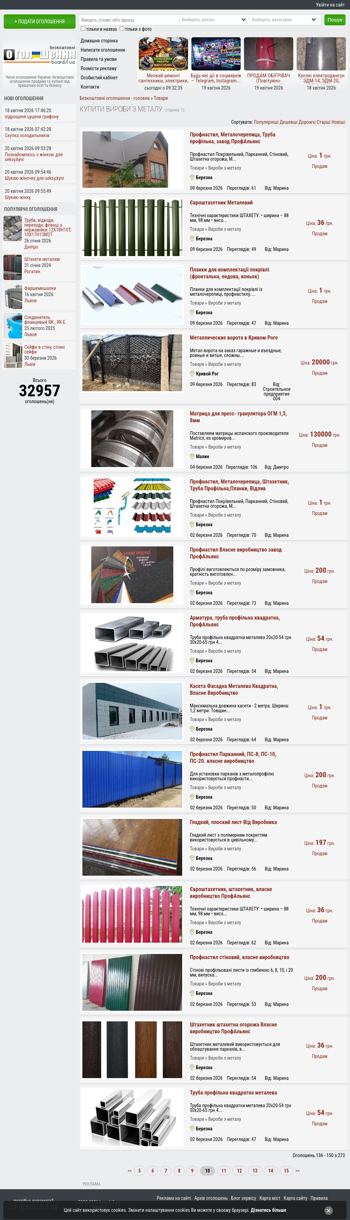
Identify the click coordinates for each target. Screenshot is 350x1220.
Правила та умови (99, 59)
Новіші (338, 122)
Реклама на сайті (174, 1198)
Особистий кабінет (99, 77)
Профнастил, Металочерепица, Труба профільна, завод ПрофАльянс (232, 138)
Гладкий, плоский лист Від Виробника (233, 822)
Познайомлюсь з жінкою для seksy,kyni (34, 157)
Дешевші (288, 122)
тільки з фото (138, 29)
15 (286, 1170)
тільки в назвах (101, 29)
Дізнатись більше (268, 1210)
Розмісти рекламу (99, 68)
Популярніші (266, 122)
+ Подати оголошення (40, 21)
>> (297, 1170)
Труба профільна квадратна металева (233, 1092)
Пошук (335, 20)
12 (239, 1170)
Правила (319, 1198)
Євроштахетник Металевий (221, 202)
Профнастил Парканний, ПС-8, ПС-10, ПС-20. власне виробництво (233, 757)
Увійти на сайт (330, 5)
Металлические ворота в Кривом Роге (234, 337)
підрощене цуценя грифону (32, 116)
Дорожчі (307, 122)
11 (223, 1170)
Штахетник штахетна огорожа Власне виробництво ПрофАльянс (233, 1028)
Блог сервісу (243, 1198)
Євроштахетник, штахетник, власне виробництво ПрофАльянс (231, 892)
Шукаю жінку (18, 197)
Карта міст (269, 1198)
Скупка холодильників (27, 135)
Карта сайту (295, 1198)
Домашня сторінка (99, 40)
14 (270, 1170)
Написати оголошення (103, 50)
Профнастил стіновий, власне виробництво (239, 957)
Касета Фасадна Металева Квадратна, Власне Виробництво (234, 689)
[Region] (221, 19)
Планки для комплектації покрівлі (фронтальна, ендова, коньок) (229, 273)
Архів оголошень (211, 1198)
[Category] (291, 19)
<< (130, 1170)
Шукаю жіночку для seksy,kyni (34, 178)
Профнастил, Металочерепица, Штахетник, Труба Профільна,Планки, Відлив (239, 485)
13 (255, 1170)
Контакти (90, 87)
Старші (323, 122)
